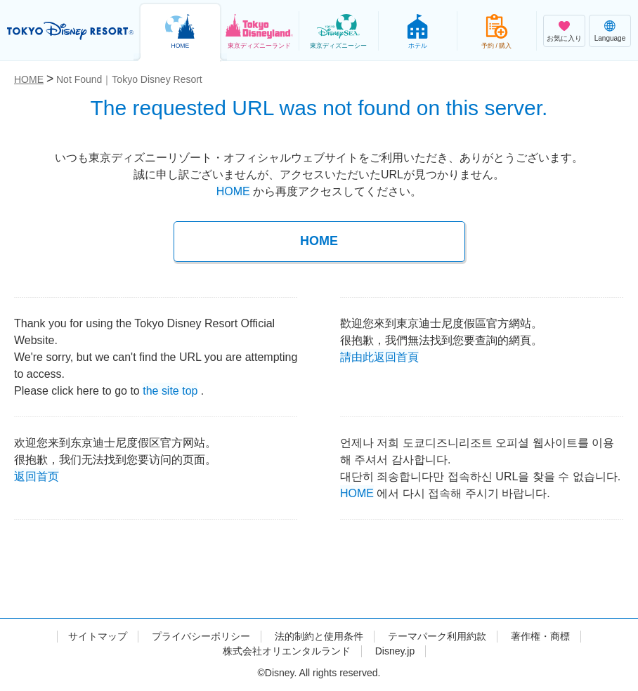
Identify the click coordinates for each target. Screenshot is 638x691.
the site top (170, 389)
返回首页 (36, 475)
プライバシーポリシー (201, 636)
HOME (233, 191)
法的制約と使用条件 (319, 636)
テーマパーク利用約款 (437, 636)
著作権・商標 (540, 636)
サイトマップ (97, 636)
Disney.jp (395, 651)
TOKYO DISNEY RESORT (70, 31)
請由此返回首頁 (379, 355)
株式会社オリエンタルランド (287, 651)
